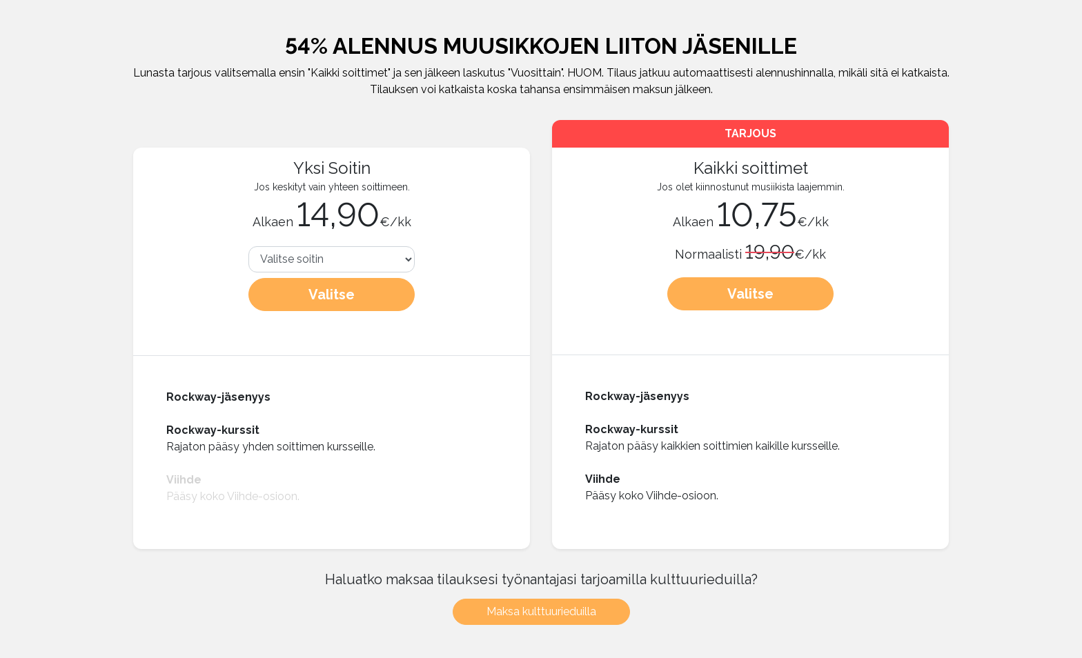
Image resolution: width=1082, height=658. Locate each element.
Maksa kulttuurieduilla (541, 611)
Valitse (331, 294)
